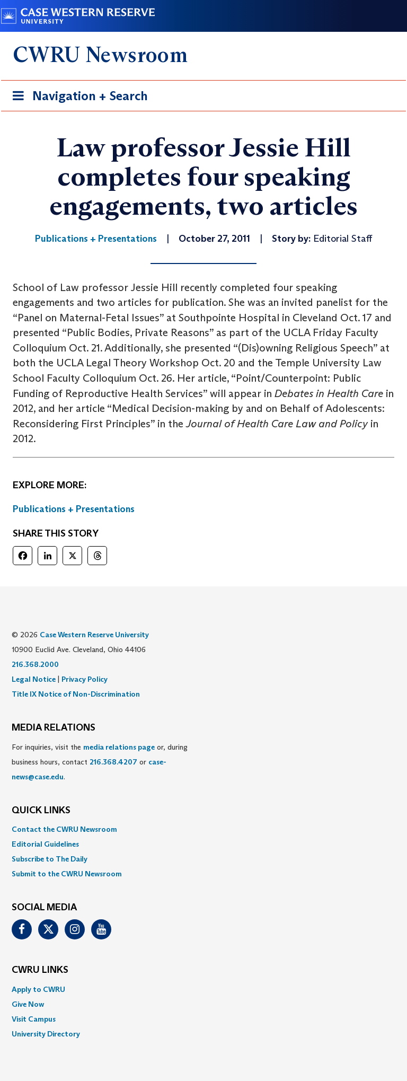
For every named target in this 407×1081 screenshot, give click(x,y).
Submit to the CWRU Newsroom (67, 873)
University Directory (46, 1034)
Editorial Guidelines (45, 844)
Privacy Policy (84, 679)
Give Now (28, 1004)
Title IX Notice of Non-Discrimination (76, 694)
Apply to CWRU (38, 989)
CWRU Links (40, 970)
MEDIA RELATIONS (53, 728)
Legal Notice (34, 679)
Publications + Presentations (74, 509)
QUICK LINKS (41, 810)
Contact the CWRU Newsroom (64, 829)
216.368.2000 (35, 664)
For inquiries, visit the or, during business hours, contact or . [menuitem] (100, 761)
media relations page (119, 747)
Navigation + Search (77, 98)
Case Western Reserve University (94, 634)
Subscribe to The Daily (49, 859)
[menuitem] (203, 829)
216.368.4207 (113, 762)
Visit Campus (34, 1019)
